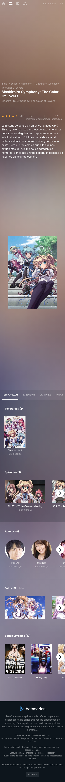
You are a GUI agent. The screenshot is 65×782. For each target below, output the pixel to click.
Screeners (40, 753)
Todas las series (22, 735)
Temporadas (10, 394)
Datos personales (32, 750)
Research (51, 753)
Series (14, 83)
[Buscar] (62, 3)
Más (21, 588)
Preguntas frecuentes (31, 738)
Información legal (12, 747)
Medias (29, 753)
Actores (45, 394)
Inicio (4, 83)
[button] (15, 556)
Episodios (29, 394)
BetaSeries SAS (17, 753)
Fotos (60, 394)
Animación (26, 83)
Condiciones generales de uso (45, 747)
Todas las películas (41, 735)
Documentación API (10, 738)
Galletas (26, 747)
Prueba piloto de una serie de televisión (21, 756)
